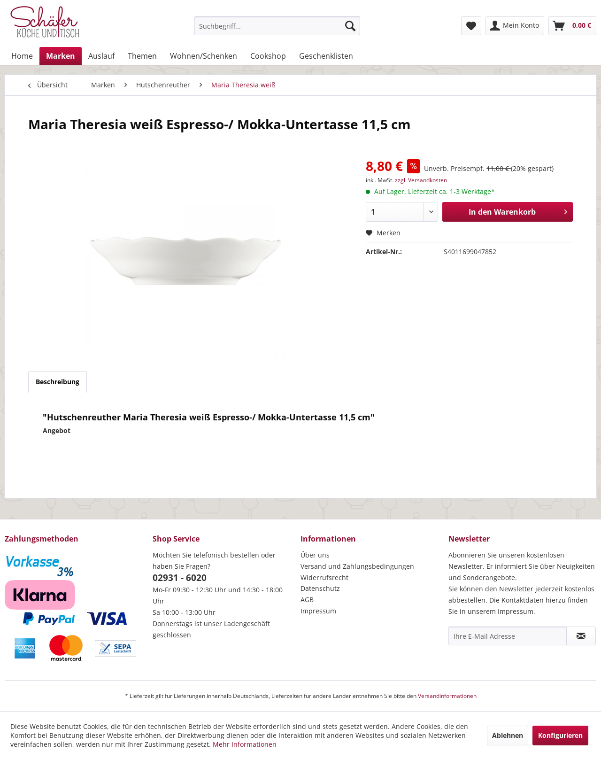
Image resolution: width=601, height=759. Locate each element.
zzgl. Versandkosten (421, 180)
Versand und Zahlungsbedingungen (357, 566)
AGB (307, 599)
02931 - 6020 (180, 578)
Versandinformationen (447, 696)
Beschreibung (57, 381)
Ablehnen (507, 735)
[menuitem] (277, 25)
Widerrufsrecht (324, 577)
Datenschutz (320, 588)
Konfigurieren (560, 735)
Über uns (315, 554)
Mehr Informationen (245, 744)
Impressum (318, 610)
